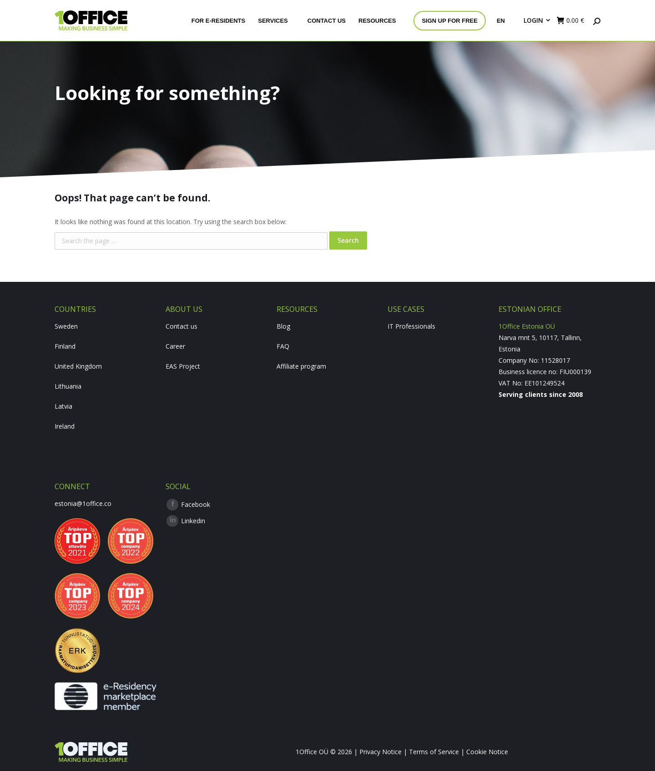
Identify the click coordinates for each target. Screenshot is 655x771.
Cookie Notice (487, 751)
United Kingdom (78, 366)
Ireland (65, 426)
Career (175, 346)
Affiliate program (301, 366)
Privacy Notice (380, 751)
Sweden (66, 326)
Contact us (181, 326)
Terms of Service (434, 751)
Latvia (63, 406)
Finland (65, 346)
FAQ (283, 346)
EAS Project (183, 366)
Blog (283, 326)
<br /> (549, 434)
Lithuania (68, 386)
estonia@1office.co (83, 503)
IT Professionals (411, 326)
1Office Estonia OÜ (527, 326)
